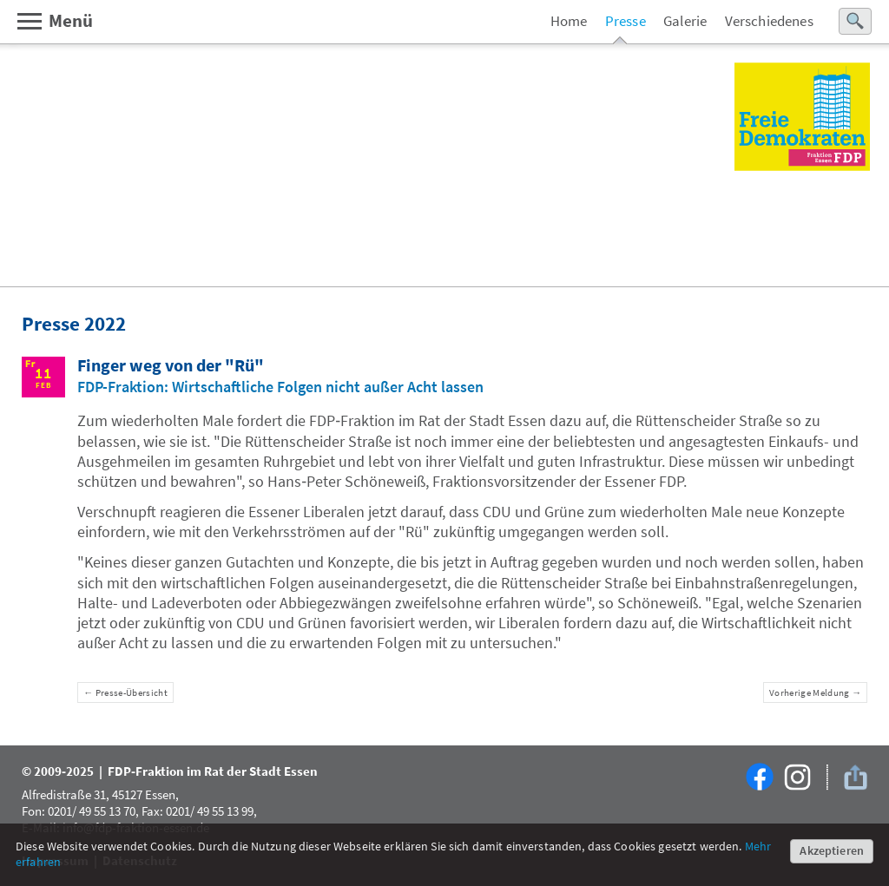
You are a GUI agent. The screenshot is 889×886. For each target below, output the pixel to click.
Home (569, 20)
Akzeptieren (832, 850)
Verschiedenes (769, 20)
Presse (625, 20)
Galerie (685, 20)
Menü (54, 21)
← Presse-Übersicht (125, 692)
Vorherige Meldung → (815, 692)
